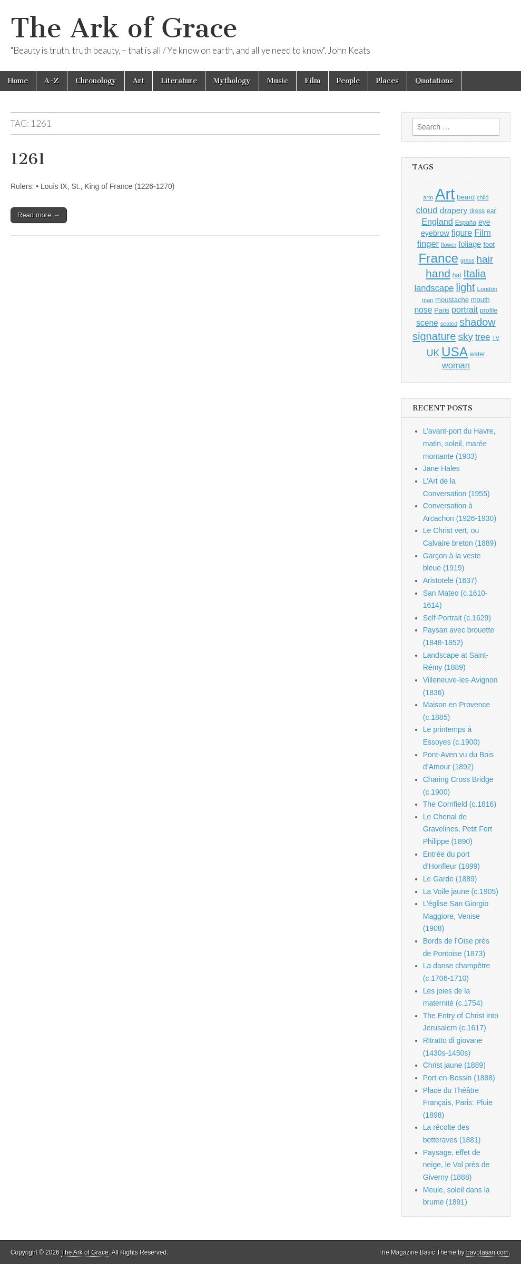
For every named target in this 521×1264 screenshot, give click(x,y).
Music (277, 80)
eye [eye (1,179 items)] (484, 222)
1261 (28, 158)
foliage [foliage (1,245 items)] (469, 244)
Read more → (38, 215)
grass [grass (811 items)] (467, 260)
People (348, 80)
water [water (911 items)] (477, 354)
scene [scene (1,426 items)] (427, 322)
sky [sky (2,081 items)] (465, 336)
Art (138, 80)
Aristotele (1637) (450, 580)
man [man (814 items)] (427, 300)
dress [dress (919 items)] (477, 211)
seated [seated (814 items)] (449, 323)
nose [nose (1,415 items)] (423, 309)
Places (387, 80)
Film (312, 80)
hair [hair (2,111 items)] (484, 259)
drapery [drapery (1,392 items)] (453, 210)
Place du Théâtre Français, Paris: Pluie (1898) (458, 1102)
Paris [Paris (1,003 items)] (441, 310)
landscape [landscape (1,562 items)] (434, 288)
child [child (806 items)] (482, 197)
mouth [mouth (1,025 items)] (480, 300)
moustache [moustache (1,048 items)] (452, 300)
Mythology (232, 80)
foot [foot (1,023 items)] (488, 244)
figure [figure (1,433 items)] (462, 232)
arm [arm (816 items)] (428, 197)
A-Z (51, 80)
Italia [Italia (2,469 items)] (474, 273)
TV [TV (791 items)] (495, 338)
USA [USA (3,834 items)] (454, 352)
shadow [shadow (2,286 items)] (477, 322)
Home (18, 80)
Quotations (434, 80)
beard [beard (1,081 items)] (466, 197)
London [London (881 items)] (487, 288)
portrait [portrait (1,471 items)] (464, 309)
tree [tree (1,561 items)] (482, 337)
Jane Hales (441, 468)
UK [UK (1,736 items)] (433, 353)
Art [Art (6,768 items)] (445, 194)
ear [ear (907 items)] (491, 211)
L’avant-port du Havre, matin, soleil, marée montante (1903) (459, 443)
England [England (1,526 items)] (437, 221)
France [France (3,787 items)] (438, 258)
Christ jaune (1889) (454, 1065)
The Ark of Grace (124, 28)
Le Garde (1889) (450, 879)
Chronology (95, 80)
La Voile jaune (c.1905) (460, 891)
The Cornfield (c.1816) (459, 804)
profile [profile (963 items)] (488, 310)
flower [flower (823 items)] (448, 245)
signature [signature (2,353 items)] (434, 336)
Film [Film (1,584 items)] (482, 233)
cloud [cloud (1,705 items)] (427, 210)
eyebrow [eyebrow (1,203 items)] (435, 233)
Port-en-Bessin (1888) (459, 1078)
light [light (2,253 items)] (465, 287)
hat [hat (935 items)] (457, 275)
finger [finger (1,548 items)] (428, 243)
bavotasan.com (487, 1252)
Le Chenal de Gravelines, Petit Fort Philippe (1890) (458, 829)
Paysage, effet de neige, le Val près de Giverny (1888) (456, 1164)
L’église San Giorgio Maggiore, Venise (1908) (456, 915)
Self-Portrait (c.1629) (457, 618)
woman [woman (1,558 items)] (456, 365)
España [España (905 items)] (465, 222)
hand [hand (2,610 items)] (438, 273)
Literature (179, 80)
